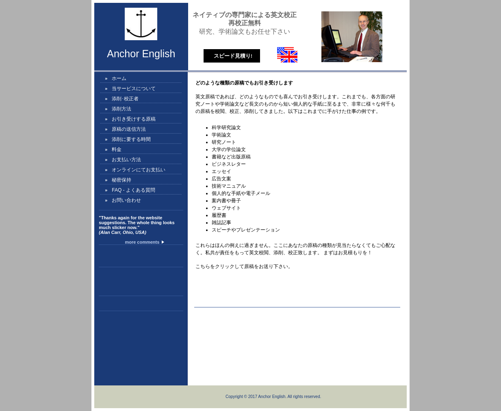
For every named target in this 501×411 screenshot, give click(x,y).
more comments (144, 242)
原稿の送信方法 (129, 129)
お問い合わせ (126, 200)
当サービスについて (134, 88)
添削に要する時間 (131, 139)
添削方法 (121, 109)
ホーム (119, 78)
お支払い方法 (126, 159)
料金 (116, 149)
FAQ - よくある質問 (133, 190)
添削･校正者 (125, 99)
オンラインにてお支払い (138, 170)
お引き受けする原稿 (134, 119)
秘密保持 (121, 180)
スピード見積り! (233, 56)
